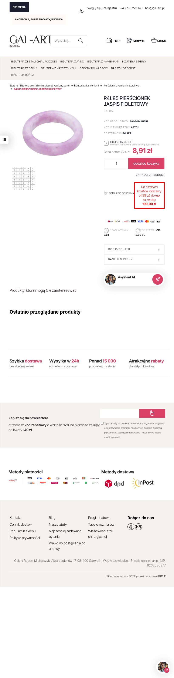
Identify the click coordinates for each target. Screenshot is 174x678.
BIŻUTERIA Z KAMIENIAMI (103, 61)
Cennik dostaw (21, 524)
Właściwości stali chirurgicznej (100, 534)
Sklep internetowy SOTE (121, 576)
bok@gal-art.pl (154, 8)
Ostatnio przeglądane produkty (45, 312)
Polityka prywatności (25, 538)
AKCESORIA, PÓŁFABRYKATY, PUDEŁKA (39, 19)
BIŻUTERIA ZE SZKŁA (24, 68)
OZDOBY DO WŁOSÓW (94, 68)
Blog (52, 517)
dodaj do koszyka (146, 163)
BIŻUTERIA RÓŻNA (22, 74)
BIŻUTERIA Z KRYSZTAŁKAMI (58, 68)
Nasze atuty (58, 524)
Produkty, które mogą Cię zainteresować (43, 290)
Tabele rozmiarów (101, 524)
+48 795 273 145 (131, 8)
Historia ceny (120, 141)
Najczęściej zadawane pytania (65, 534)
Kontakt (15, 517)
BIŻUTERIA (19, 7)
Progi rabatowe (99, 517)
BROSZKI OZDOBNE (123, 68)
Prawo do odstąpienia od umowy (67, 546)
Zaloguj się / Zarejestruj (98, 8)
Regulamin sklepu (23, 531)
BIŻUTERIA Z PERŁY (134, 61)
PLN (117, 40)
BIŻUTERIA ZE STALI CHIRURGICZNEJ (34, 61)
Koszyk (158, 40)
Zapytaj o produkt (150, 175)
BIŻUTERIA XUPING (72, 61)
